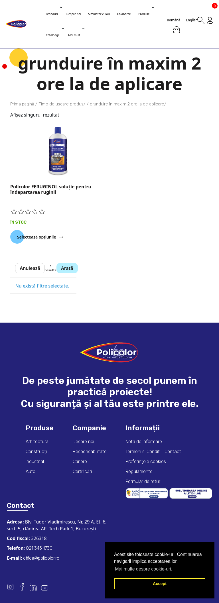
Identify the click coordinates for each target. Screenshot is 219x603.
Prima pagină (22, 104)
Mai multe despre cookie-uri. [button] (143, 569)
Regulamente (139, 471)
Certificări (82, 471)
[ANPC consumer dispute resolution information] (147, 493)
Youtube (44, 586)
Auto (30, 471)
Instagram (10, 586)
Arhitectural (37, 441)
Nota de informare (143, 441)
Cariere (80, 461)
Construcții (37, 451)
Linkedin (33, 586)
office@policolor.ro (40, 558)
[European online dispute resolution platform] (190, 493)
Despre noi (83, 441)
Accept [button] (160, 583)
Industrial (35, 461)
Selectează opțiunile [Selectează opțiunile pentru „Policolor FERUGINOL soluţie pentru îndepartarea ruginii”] (36, 237)
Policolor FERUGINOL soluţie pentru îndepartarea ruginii (50, 189)
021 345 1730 (38, 548)
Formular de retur (142, 481)
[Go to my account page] (210, 20)
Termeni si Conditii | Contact (153, 451)
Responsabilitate (90, 451)
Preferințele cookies (145, 461)
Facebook (21, 586)
